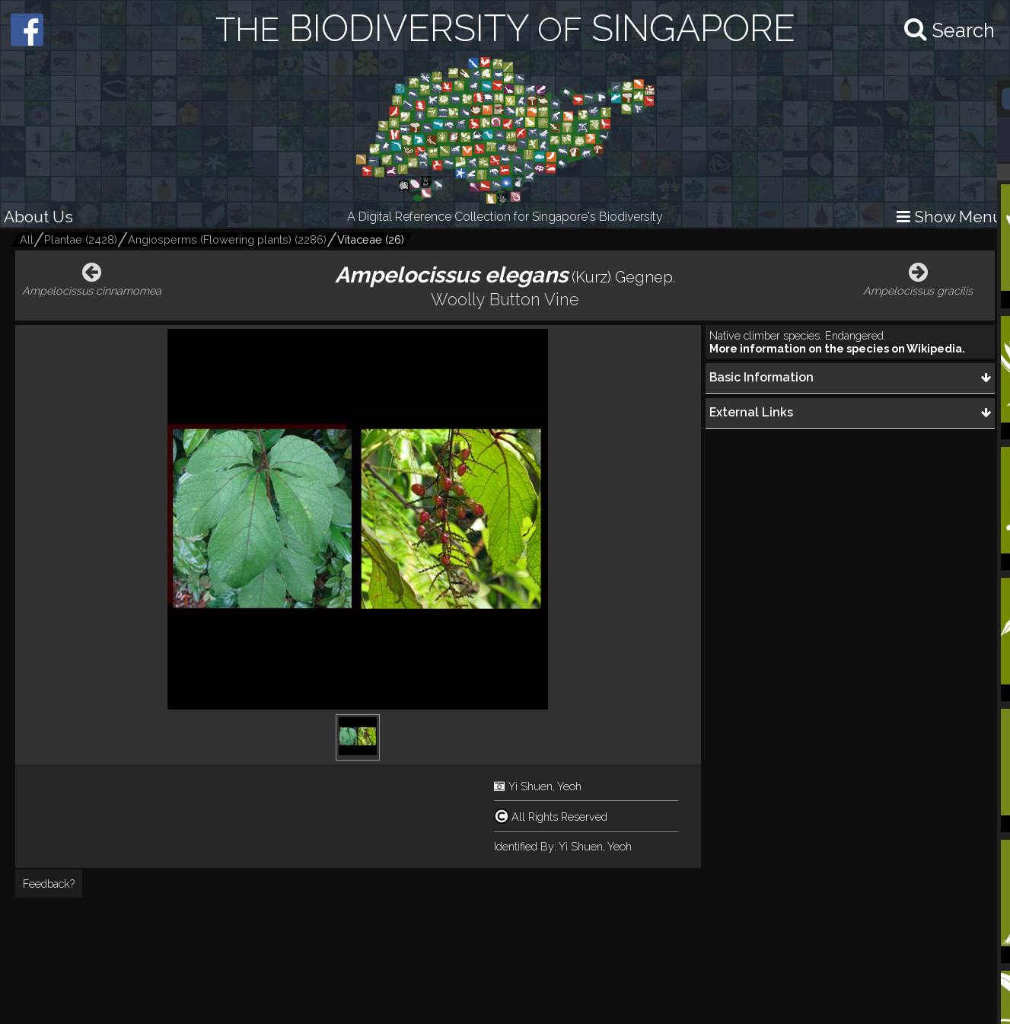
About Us (38, 216)
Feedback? (49, 883)
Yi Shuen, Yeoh (544, 786)
